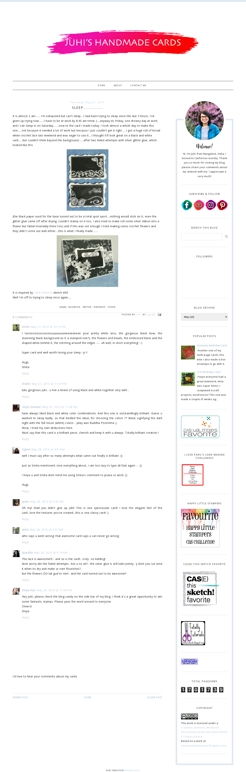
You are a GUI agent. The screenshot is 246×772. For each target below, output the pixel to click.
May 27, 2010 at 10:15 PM (48, 327)
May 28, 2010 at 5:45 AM (47, 501)
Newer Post (20, 697)
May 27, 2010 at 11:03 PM (49, 384)
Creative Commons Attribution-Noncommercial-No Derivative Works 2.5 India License (204, 732)
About (118, 85)
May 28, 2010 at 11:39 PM (54, 590)
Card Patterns (43, 292)
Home (102, 85)
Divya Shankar (31, 407)
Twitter (86, 307)
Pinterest (100, 307)
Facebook (74, 307)
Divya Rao (29, 590)
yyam (25, 501)
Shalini (26, 384)
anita (25, 529)
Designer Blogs (132, 770)
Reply (25, 373)
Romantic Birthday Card (212, 345)
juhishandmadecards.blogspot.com (203, 745)
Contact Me (138, 85)
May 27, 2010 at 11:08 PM (59, 407)
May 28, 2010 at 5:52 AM (46, 529)
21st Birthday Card (208, 372)
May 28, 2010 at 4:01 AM (48, 449)
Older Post (154, 697)
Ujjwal (26, 449)
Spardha (27, 552)
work (190, 723)
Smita (26, 327)
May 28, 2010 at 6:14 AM (50, 552)
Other (112, 307)
